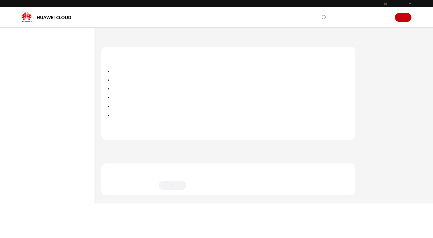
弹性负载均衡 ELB (138, 38)
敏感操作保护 (122, 133)
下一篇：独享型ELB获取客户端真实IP (362, 165)
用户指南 (35, 107)
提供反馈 (199, 202)
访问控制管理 (122, 124)
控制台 (370, 17)
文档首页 (109, 38)
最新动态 (35, 67)
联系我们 (340, 17)
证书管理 (119, 115)
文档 (356, 17)
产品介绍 (35, 77)
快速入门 (35, 97)
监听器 (43, 157)
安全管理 (45, 196)
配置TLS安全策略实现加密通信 (137, 97)
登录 (384, 17)
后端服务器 (47, 176)
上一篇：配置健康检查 (125, 165)
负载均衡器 (47, 147)
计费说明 (35, 87)
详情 (172, 229)
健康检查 (45, 186)
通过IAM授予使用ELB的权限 (60, 137)
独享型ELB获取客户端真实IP (65, 209)
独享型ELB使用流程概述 (57, 127)
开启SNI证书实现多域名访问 (135, 106)
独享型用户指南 (45, 117)
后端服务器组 (49, 167)
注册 (403, 17)
